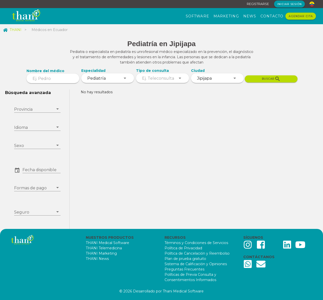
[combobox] (107, 78)
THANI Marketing (101, 253)
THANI (12, 29)
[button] (41, 169)
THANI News (97, 258)
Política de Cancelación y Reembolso (197, 253)
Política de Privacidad (183, 248)
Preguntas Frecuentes (184, 269)
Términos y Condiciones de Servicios (196, 243)
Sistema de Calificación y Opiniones (196, 264)
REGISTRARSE (258, 4)
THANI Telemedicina (104, 248)
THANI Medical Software (107, 243)
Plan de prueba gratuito (185, 258)
